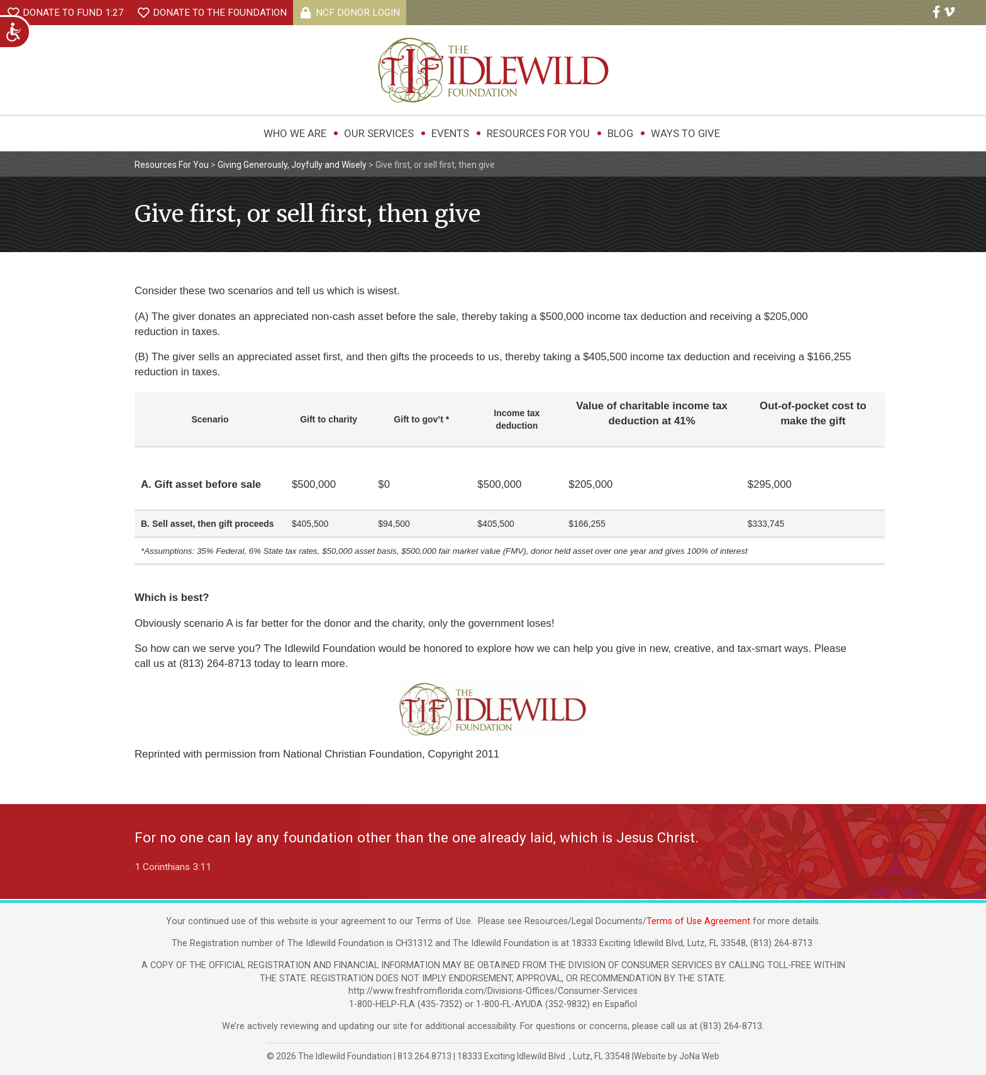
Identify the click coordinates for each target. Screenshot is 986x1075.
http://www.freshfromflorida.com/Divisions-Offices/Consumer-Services (493, 991)
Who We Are (294, 133)
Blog (620, 133)
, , (544, 1056)
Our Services (379, 133)
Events (450, 133)
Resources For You (538, 133)
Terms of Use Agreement (698, 921)
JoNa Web (699, 1056)
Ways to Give (685, 133)
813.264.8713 (424, 1056)
